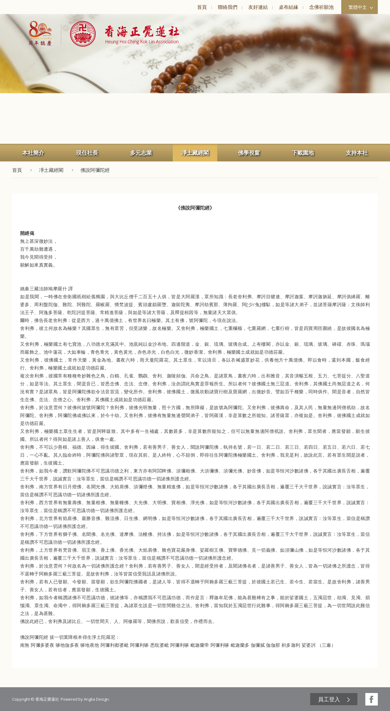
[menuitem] (201, 7)
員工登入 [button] (329, 699)
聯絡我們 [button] (227, 7)
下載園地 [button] (303, 152)
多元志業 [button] (141, 152)
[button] (120, 34)
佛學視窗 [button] (249, 152)
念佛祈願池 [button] (321, 7)
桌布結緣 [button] (288, 7)
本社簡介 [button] (33, 152)
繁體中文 (361, 7)
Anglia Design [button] (96, 699)
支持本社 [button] (357, 152)
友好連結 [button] (258, 7)
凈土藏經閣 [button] (195, 152)
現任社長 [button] (87, 152)
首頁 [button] (202, 7)
